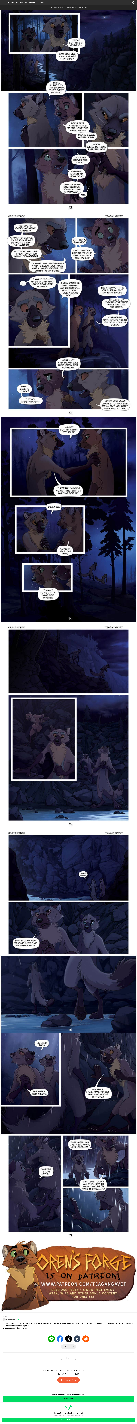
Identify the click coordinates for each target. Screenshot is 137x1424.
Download (68, 1398)
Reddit (85, 1338)
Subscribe (69, 1347)
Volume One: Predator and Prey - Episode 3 (26, 3)
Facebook (60, 1338)
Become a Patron (68, 1380)
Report (68, 1358)
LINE (51, 1338)
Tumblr (77, 1338)
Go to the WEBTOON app (68, 1420)
